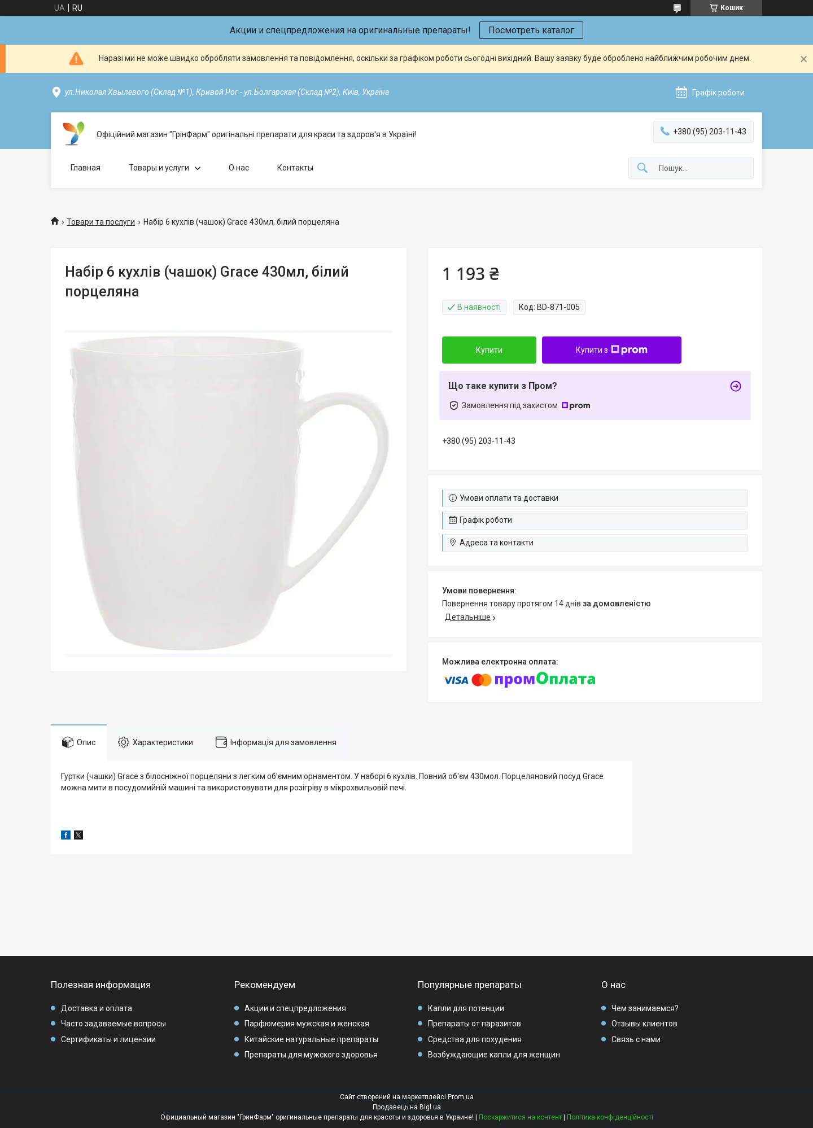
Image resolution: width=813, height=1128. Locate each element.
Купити (489, 350)
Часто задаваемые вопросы (113, 1023)
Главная (85, 167)
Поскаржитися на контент (520, 1117)
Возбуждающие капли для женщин (494, 1054)
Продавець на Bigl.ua (407, 1107)
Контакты (295, 167)
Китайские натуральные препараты (311, 1039)
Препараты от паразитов (474, 1023)
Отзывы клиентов (644, 1023)
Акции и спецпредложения (295, 1008)
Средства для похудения (475, 1039)
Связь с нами (636, 1039)
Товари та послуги (101, 221)
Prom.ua (461, 1097)
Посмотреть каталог (531, 30)
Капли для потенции (466, 1008)
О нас (239, 167)
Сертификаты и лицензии (108, 1039)
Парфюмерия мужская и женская (306, 1023)
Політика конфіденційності (610, 1117)
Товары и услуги (159, 167)
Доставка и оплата (96, 1008)
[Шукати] (642, 168)
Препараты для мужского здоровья (311, 1054)
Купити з (612, 350)
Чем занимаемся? (645, 1008)
